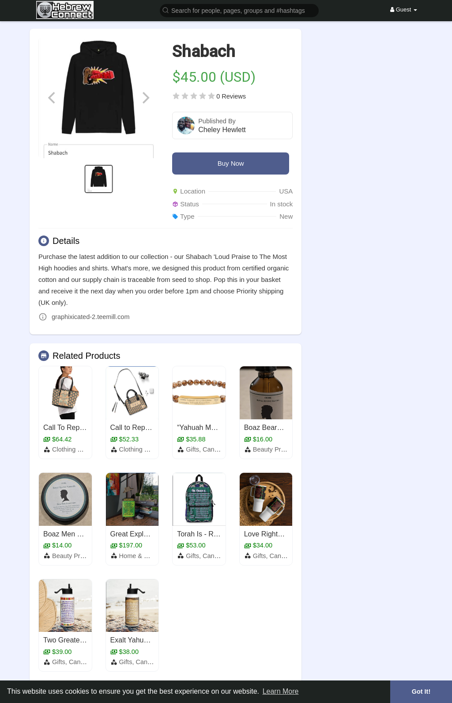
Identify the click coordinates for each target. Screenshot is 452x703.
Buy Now (231, 163)
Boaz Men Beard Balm (78, 534)
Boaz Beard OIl (268, 427)
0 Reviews (231, 96)
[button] (239, 10)
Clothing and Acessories (86, 449)
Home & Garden (142, 555)
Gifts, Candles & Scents (219, 449)
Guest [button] (403, 9)
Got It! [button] (421, 691)
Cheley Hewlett (222, 129)
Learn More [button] (281, 691)
